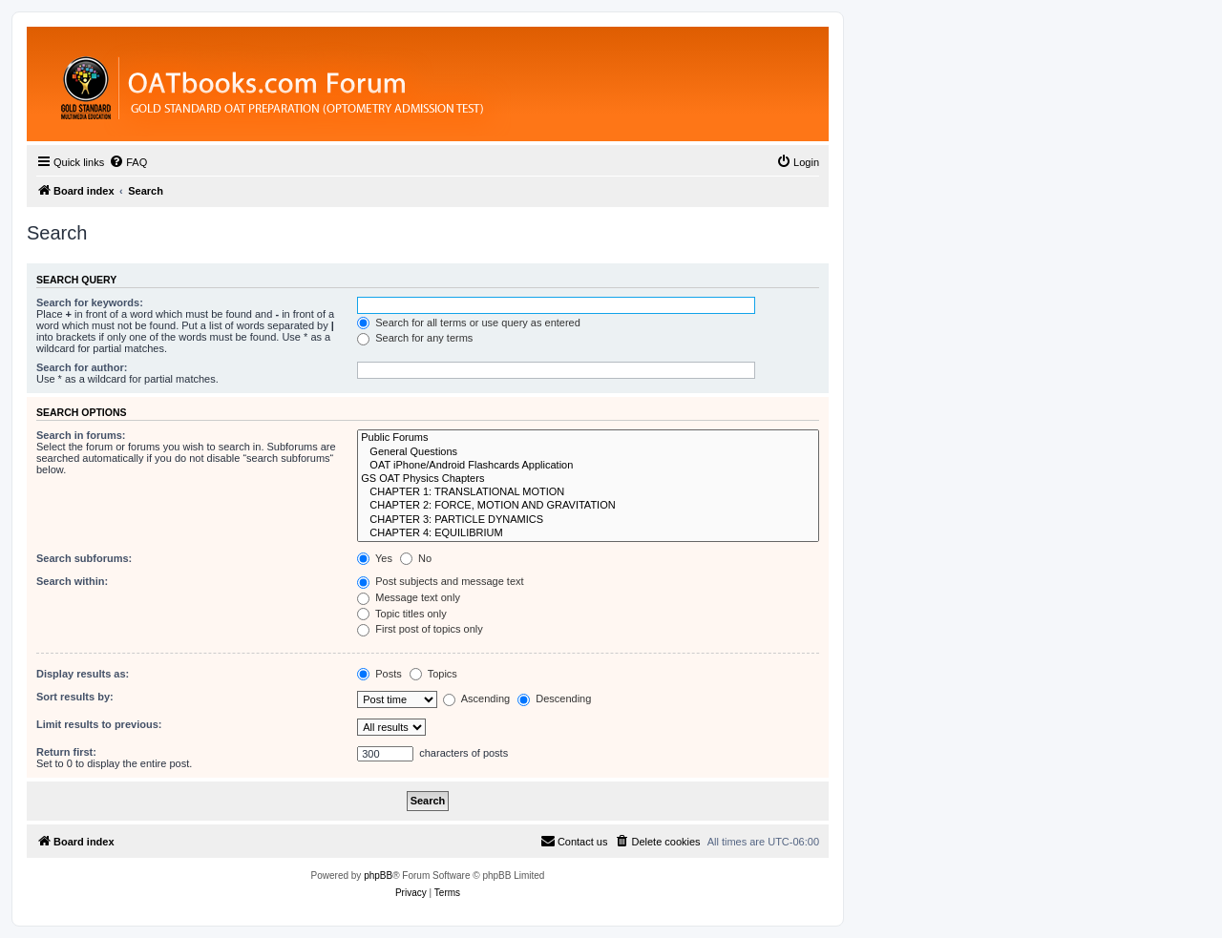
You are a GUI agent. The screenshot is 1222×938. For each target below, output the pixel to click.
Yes (374, 558)
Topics (433, 673)
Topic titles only (401, 613)
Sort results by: (75, 696)
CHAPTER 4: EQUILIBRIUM (588, 533)
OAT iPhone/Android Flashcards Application (588, 465)
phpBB (378, 875)
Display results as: (82, 673)
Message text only (408, 597)
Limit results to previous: (98, 724)
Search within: (72, 581)
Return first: (66, 752)
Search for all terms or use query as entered (468, 322)
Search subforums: (84, 558)
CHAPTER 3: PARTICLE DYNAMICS (588, 520)
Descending (554, 698)
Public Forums (588, 438)
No (416, 558)
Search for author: (81, 367)
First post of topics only (420, 629)
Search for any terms (415, 338)
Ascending (476, 698)
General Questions (588, 452)
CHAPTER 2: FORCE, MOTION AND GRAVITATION (588, 505)
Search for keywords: (89, 302)
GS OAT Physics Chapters (588, 479)
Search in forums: (81, 435)
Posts (379, 673)
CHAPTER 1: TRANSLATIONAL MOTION (588, 492)
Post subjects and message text (440, 581)
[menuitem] (128, 162)
